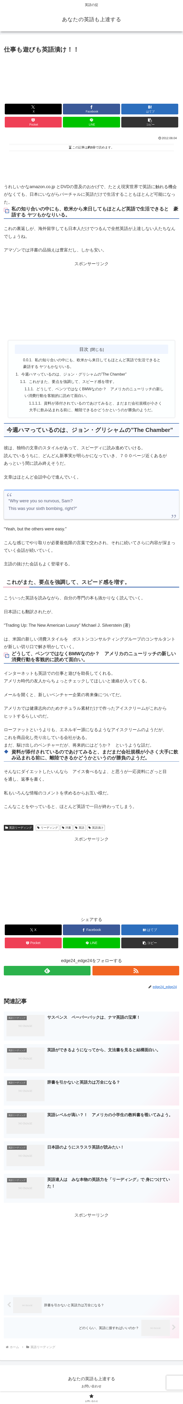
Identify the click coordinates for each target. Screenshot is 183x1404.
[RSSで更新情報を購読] (135, 973)
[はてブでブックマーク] (149, 109)
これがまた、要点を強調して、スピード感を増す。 (72, 383)
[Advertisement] (91, 166)
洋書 (66, 829)
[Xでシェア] (33, 109)
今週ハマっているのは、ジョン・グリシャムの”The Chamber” (73, 375)
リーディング (47, 829)
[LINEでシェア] (91, 122)
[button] (149, 122)
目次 (83, 349)
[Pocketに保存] (33, 122)
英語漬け (95, 829)
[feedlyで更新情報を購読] (47, 973)
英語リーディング (18, 829)
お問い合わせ (91, 1389)
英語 (79, 829)
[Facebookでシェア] (91, 109)
